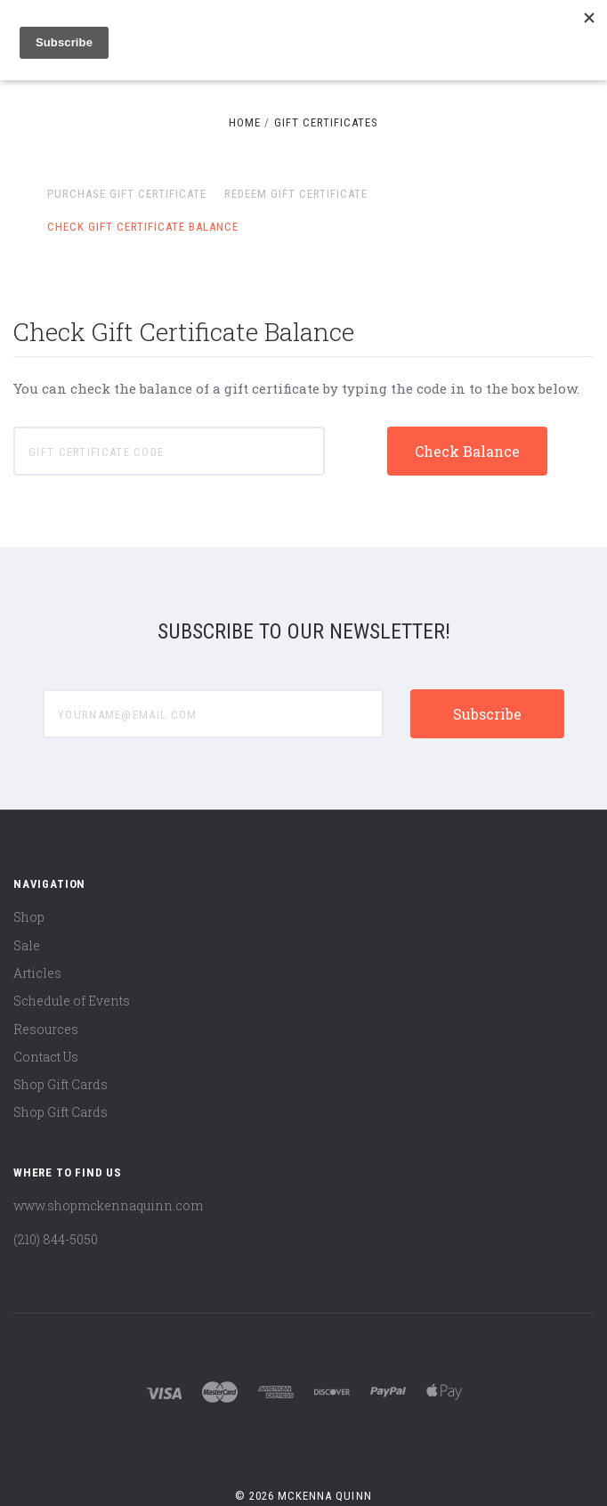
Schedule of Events (71, 1000)
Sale (26, 945)
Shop (29, 916)
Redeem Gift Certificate (296, 193)
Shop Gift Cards (60, 1084)
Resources (45, 1029)
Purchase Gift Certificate (126, 193)
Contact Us (45, 1056)
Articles (37, 973)
